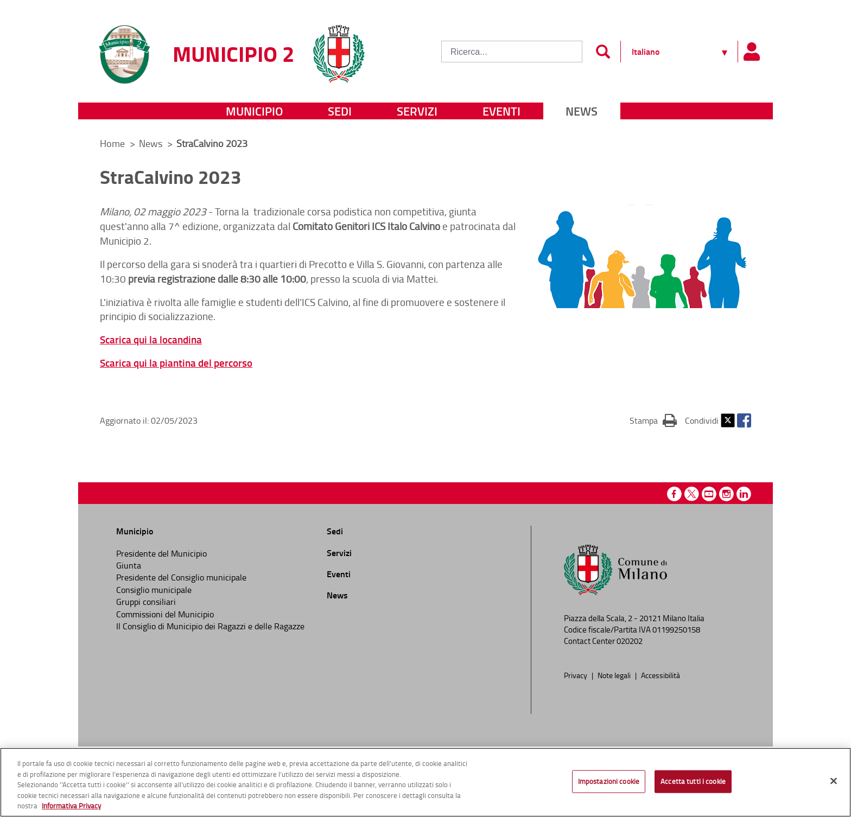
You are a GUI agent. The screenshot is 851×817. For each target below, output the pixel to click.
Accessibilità (660, 674)
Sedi (340, 111)
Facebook (744, 420)
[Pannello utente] (751, 51)
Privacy (576, 674)
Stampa (653, 419)
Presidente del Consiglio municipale (181, 577)
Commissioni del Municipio (165, 614)
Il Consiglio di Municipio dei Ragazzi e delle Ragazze (210, 626)
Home (112, 143)
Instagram (726, 494)
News (582, 111)
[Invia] (602, 51)
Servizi (417, 111)
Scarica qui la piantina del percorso (176, 362)
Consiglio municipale (154, 590)
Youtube (709, 494)
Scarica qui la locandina (151, 339)
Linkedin (743, 494)
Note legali (615, 674)
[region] (425, 782)
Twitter (728, 420)
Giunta (128, 565)
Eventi (501, 111)
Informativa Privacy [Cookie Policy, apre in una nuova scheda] (71, 805)
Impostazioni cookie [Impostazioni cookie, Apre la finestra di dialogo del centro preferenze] (608, 781)
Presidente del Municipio (161, 553)
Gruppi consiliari (146, 602)
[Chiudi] (834, 781)
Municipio (254, 111)
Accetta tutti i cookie (693, 781)
